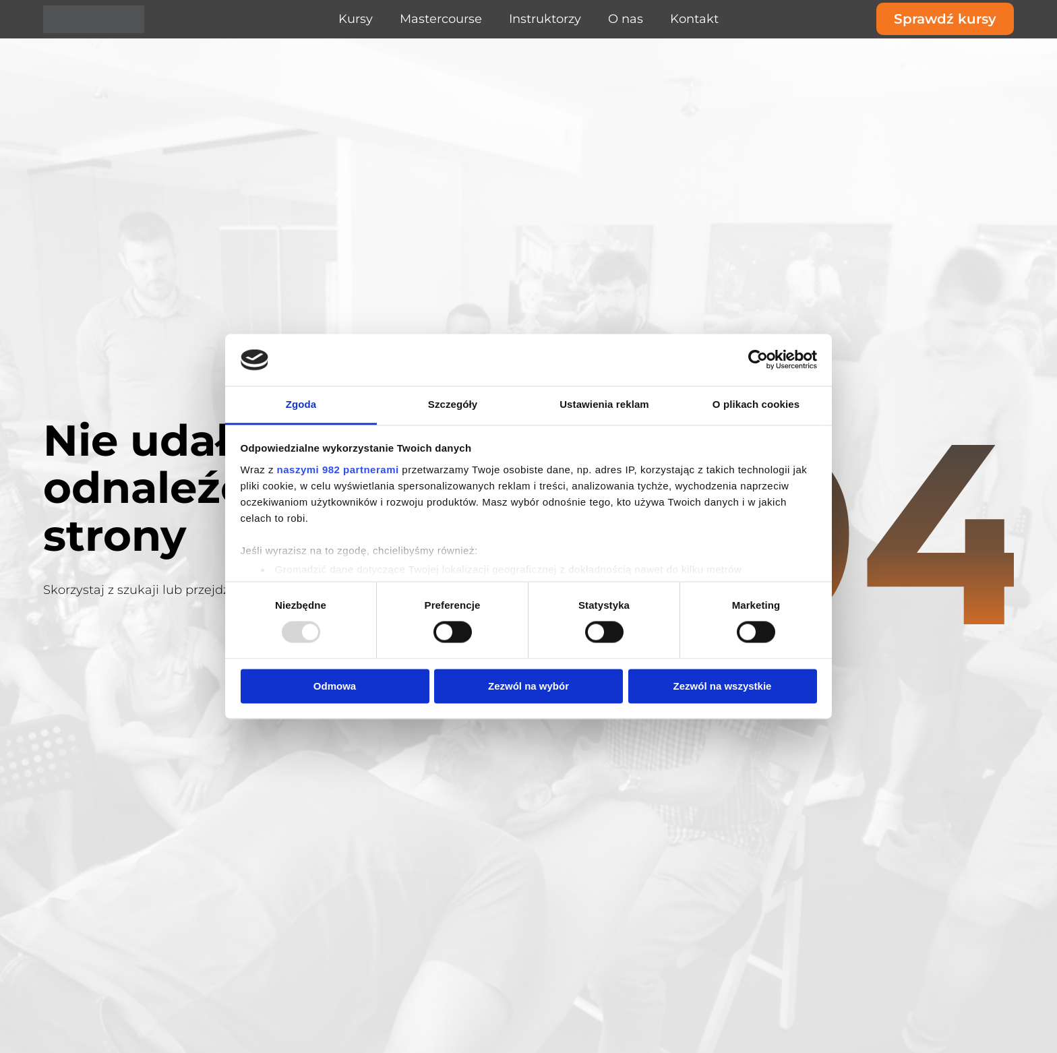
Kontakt (694, 18)
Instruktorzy (545, 18)
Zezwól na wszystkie (722, 686)
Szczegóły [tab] (452, 404)
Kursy (355, 18)
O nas (625, 18)
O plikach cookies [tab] (756, 404)
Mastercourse (441, 18)
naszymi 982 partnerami (338, 469)
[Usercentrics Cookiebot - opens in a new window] (758, 360)
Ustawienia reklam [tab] (604, 404)
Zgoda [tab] (301, 404)
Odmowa (334, 686)
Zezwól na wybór (528, 686)
